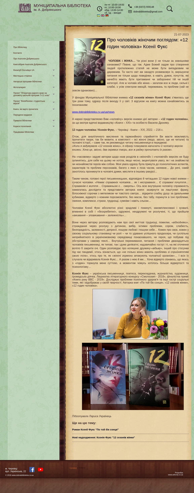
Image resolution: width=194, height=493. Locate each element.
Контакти (17, 53)
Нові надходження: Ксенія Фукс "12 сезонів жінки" (103, 437)
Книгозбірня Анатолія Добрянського (30, 64)
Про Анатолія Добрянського (26, 59)
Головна (73, 468)
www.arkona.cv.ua (175, 475)
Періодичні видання (22, 115)
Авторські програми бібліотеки (27, 81)
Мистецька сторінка (22, 76)
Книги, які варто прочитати (25, 109)
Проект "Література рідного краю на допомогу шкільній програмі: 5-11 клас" (31, 94)
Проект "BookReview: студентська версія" (29, 102)
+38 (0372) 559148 (141, 6)
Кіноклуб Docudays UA (23, 70)
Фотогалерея (19, 87)
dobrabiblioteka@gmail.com (145, 11)
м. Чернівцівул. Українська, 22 (15, 470)
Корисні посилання (22, 126)
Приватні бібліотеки (22, 120)
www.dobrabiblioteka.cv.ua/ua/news (93, 112)
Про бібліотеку (20, 47)
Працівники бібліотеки (23, 132)
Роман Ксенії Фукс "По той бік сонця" (95, 429)
